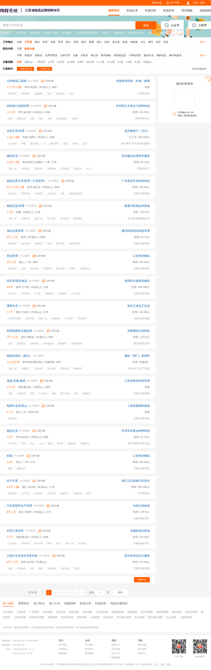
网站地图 (142, 645)
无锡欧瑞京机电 (140, 530)
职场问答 (150, 10)
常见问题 (115, 649)
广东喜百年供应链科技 (136, 180)
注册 (202, 2)
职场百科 (168, 10)
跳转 (120, 592)
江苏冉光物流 (141, 255)
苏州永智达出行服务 (137, 555)
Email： (8, 649)
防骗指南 (115, 657)
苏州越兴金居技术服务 (136, 155)
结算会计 (119, 33)
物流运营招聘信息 (64, 627)
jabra (150, 33)
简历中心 (142, 653)
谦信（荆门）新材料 (137, 355)
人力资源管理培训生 (87, 33)
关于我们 (63, 645)
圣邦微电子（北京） (137, 130)
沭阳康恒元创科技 (138, 330)
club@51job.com (20, 649)
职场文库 (132, 10)
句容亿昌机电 (141, 505)
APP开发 (21, 33)
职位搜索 (142, 649)
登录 (195, 2)
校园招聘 (205, 10)
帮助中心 (115, 645)
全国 (19, 42)
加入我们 (89, 645)
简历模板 (187, 10)
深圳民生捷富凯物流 (137, 280)
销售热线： (7, 640)
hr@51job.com (19, 653)
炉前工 (106, 33)
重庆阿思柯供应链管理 (136, 230)
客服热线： (7, 645)
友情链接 (89, 653)
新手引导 (115, 653)
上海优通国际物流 (138, 405)
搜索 (146, 25)
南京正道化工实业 (138, 305)
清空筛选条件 (199, 69)
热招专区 (114, 10)
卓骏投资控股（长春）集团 (133, 80)
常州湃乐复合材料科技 (136, 430)
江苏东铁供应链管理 (137, 380)
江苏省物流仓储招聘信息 (42, 627)
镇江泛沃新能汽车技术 (136, 480)
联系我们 (89, 649)
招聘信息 (157, 2)
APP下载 (174, 2)
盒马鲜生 (67, 33)
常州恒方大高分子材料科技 (133, 105)
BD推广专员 (50, 33)
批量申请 (142, 579)
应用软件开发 (136, 33)
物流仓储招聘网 (21, 627)
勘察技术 (35, 33)
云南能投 (162, 33)
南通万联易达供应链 (137, 205)
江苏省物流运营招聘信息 (87, 627)
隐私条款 (63, 653)
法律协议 (63, 649)
